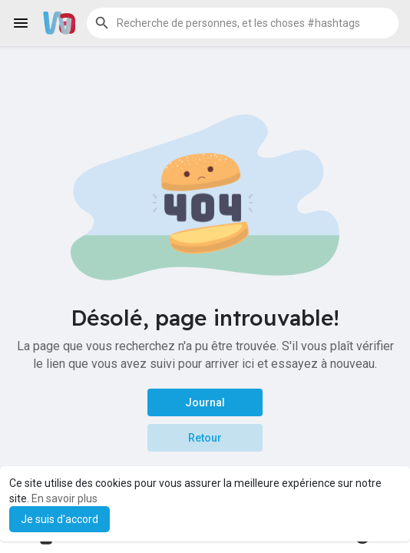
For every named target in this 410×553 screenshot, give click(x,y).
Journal (205, 402)
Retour (205, 438)
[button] (242, 23)
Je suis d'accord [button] (59, 519)
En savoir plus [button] (64, 498)
